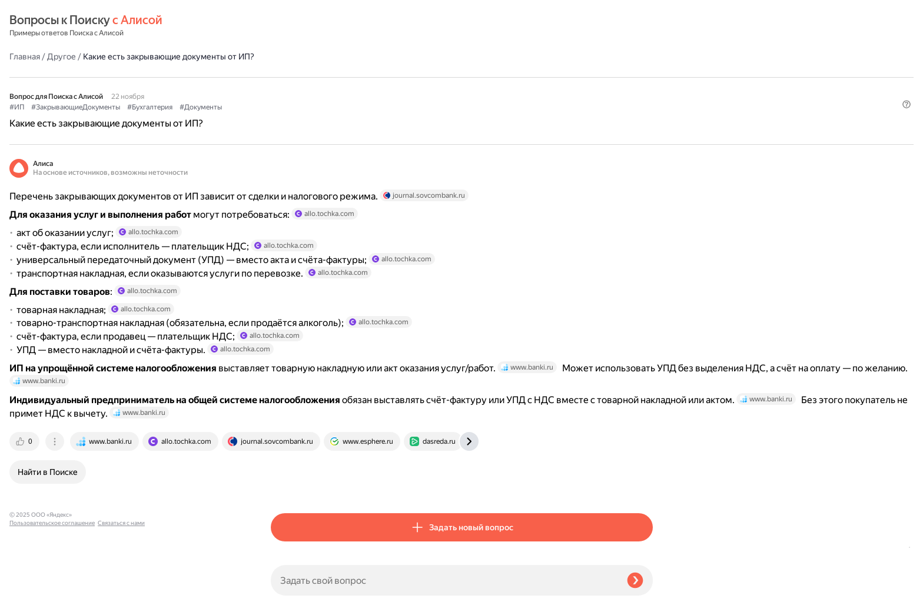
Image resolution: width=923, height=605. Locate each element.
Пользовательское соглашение (52, 583)
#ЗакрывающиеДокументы (337, 77)
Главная (286, 26)
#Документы (462, 77)
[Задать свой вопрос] (444, 580)
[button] (646, 96)
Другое (322, 26)
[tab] (287, 483)
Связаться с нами (33, 591)
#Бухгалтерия (411, 77)
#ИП (278, 77)
